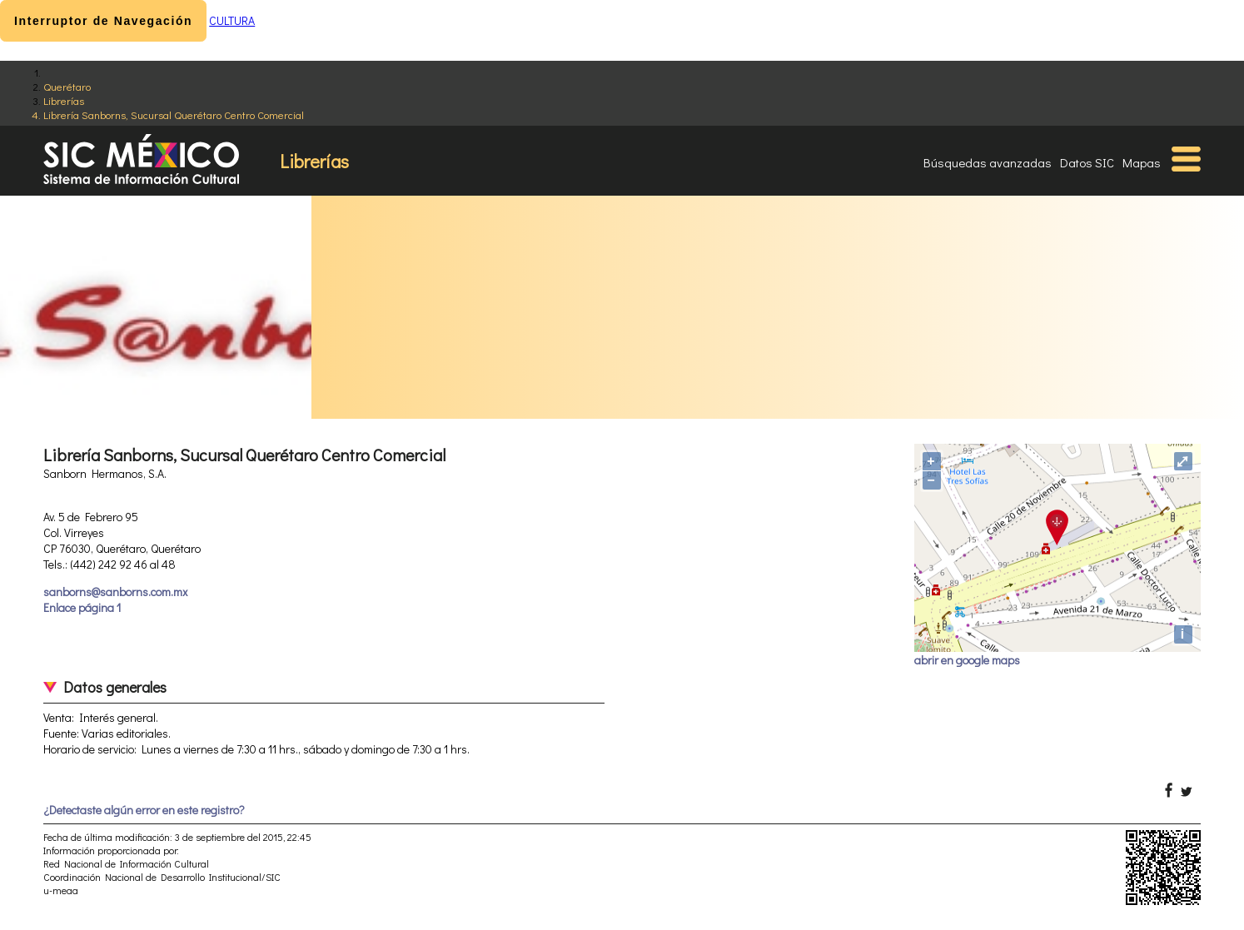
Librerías (63, 100)
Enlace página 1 (82, 607)
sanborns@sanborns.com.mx (115, 591)
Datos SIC (1087, 162)
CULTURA (232, 20)
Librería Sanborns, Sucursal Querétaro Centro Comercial (173, 114)
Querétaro (67, 86)
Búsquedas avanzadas (987, 162)
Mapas (1141, 162)
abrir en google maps (967, 660)
